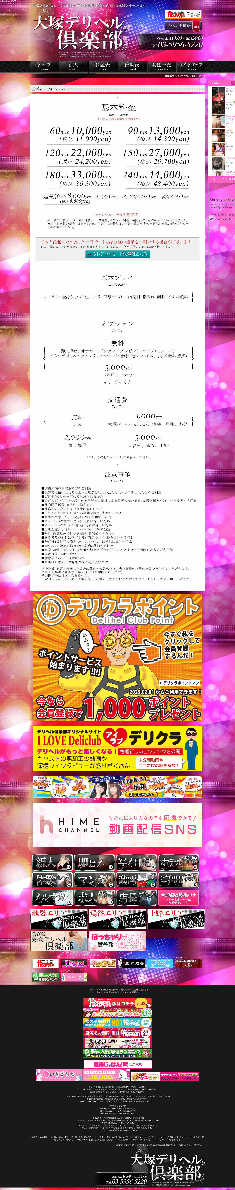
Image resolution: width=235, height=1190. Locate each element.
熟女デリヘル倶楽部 (97, 1140)
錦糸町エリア (82, 1140)
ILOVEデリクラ (158, 1140)
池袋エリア (70, 1140)
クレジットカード (183, 1137)
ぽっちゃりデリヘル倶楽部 (117, 1140)
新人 (56, 1137)
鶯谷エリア (59, 1139)
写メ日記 (87, 1137)
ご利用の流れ (150, 1137)
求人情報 (169, 1137)
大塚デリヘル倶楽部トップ (41, 1137)
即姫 (80, 1137)
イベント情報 (98, 1137)
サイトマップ (145, 1140)
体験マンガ (138, 1137)
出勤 (66, 1137)
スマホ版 (134, 1139)
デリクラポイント (174, 1140)
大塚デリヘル (217, 179)
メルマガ (160, 1137)
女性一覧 (73, 1137)
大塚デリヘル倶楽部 (116, 1189)
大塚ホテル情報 (111, 1137)
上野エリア (198, 1137)
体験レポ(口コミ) (126, 1137)
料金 (61, 1137)
